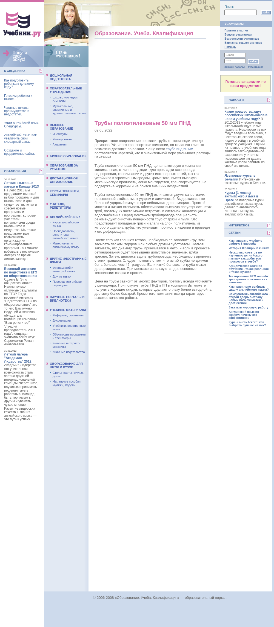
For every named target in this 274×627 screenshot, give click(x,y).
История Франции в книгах (249, 248)
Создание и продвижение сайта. (19, 152)
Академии (60, 144)
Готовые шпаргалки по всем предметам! (246, 84)
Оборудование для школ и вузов (66, 365)
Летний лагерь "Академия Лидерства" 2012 (18, 357)
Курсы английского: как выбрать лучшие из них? (247, 324)
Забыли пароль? (234, 67)
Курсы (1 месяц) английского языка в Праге (241, 196)
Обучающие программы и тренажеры (69, 336)
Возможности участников (241, 38)
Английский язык (65, 216)
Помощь (230, 46)
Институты (60, 134)
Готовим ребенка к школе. (18, 97)
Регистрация (255, 67)
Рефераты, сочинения (68, 315)
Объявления (15, 171)
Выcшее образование (61, 126)
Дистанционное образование (64, 180)
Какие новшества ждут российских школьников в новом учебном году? (245, 115)
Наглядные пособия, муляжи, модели (67, 383)
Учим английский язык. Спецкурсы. (21, 124)
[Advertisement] (153, 81)
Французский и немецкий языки (64, 269)
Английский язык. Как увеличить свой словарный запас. (20, 138)
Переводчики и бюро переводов (67, 283)
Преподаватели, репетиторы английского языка (65, 234)
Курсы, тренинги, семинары (64, 192)
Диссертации (62, 320)
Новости (236, 99)
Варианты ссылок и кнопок (243, 42)
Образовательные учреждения (66, 90)
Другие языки (62, 276)
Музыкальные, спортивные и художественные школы (69, 109)
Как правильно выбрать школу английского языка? (249, 288)
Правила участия (236, 30)
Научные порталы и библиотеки (67, 298)
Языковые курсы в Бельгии (239, 177)
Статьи (235, 232)
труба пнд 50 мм (179, 149)
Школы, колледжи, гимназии (65, 99)
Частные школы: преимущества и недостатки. (16, 111)
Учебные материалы (68, 309)
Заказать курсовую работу (248, 307)
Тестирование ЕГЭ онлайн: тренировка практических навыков (249, 279)
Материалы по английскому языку (66, 245)
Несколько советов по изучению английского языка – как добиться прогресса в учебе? (245, 257)
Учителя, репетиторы (60, 205)
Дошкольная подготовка (61, 77)
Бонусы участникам (238, 34)
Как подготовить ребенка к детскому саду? (19, 84)
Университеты (62, 139)
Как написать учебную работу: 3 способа (245, 242)
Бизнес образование (68, 156)
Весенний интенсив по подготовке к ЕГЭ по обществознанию (20, 272)
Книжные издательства (69, 352)
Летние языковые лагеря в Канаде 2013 (21, 184)
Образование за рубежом (64, 167)
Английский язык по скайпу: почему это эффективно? (244, 314)
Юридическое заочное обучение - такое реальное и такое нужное (249, 268)
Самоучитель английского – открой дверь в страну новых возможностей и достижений (249, 299)
